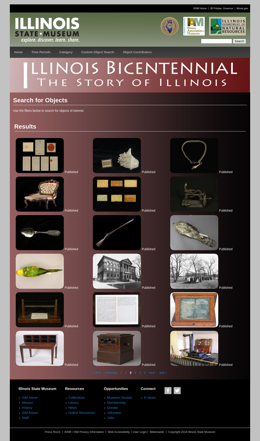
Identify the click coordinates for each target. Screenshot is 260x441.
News (72, 407)
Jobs (110, 418)
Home (18, 52)
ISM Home (30, 397)
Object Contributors (137, 52)
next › (152, 372)
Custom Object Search (97, 52)
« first (97, 372)
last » (163, 372)
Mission (27, 402)
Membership (116, 402)
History (27, 407)
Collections (76, 397)
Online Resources (81, 412)
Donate (112, 407)
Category (66, 52)
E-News (150, 397)
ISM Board (30, 412)
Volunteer (114, 412)
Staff (25, 418)
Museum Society (119, 397)
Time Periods (41, 52)
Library (73, 402)
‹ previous (110, 372)
